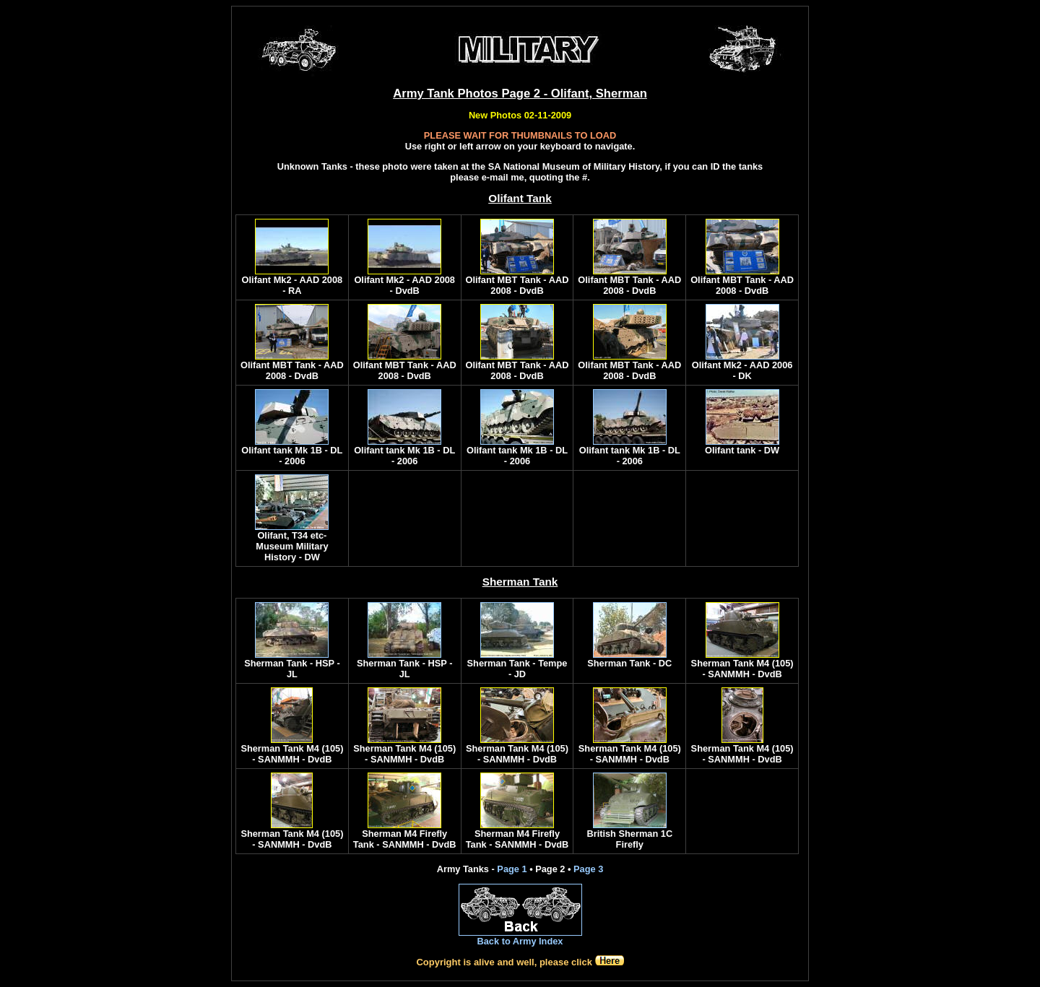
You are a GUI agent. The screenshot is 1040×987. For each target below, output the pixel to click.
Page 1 (511, 869)
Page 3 (588, 869)
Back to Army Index (520, 941)
